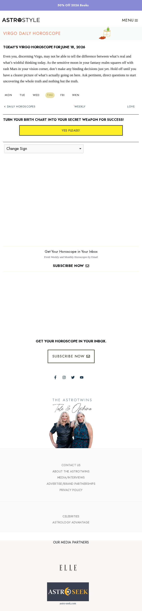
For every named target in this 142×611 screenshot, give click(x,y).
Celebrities (71, 516)
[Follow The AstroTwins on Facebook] (55, 377)
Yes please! (71, 130)
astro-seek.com (68, 603)
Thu (50, 95)
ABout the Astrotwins (71, 471)
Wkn (75, 95)
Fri (62, 95)
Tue (22, 95)
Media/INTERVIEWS (71, 477)
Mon (8, 95)
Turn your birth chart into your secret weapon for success (63, 119)
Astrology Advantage (71, 522)
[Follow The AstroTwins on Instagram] (64, 377)
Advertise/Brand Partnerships (71, 484)
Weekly (80, 106)
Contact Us (71, 465)
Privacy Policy (71, 490)
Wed (36, 95)
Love (131, 106)
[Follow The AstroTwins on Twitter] (73, 377)
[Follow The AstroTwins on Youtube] (81, 377)
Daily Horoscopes (20, 106)
